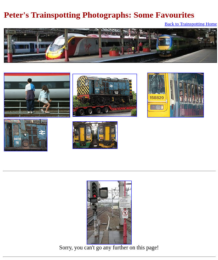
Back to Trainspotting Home (191, 23)
